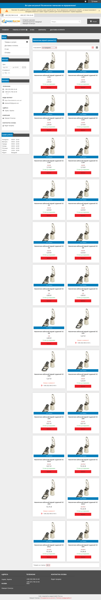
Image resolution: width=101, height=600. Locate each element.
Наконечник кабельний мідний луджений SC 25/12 (49, 546)
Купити (49, 87)
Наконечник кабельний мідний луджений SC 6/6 (83, 289)
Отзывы (7, 52)
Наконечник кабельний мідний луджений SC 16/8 (83, 417)
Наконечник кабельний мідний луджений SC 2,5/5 (49, 161)
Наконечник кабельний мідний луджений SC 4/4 (49, 204)
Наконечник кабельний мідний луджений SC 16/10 (49, 460)
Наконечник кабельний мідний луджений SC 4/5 (83, 204)
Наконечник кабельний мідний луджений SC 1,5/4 (49, 76)
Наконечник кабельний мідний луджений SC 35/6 (83, 546)
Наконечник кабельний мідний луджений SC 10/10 (83, 375)
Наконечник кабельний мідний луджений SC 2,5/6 (83, 161)
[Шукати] (79, 22)
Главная (5, 30)
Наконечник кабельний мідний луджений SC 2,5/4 (83, 119)
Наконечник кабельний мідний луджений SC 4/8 (83, 247)
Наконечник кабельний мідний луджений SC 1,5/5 (83, 76)
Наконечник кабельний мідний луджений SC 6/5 (49, 289)
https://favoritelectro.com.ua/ (13, 100)
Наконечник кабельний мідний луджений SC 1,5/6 (49, 119)
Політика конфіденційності (64, 598)
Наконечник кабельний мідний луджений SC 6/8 (49, 332)
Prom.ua (60, 596)
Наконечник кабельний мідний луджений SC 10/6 (83, 332)
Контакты (42, 30)
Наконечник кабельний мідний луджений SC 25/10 (83, 503)
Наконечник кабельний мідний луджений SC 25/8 (49, 503)
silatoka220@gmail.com (12, 103)
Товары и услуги (19, 30)
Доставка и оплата (57, 30)
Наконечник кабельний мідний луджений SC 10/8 (49, 375)
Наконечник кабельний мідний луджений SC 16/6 (49, 417)
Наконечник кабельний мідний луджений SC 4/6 (49, 247)
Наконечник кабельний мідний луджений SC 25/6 (83, 460)
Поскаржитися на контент (48, 598)
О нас (32, 30)
